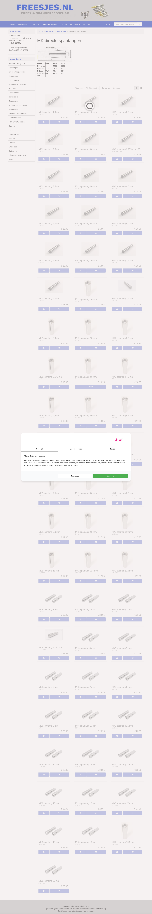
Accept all (110, 476)
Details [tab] (112, 449)
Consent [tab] (39, 449)
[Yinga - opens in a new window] (119, 439)
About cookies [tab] (76, 449)
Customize (75, 476)
